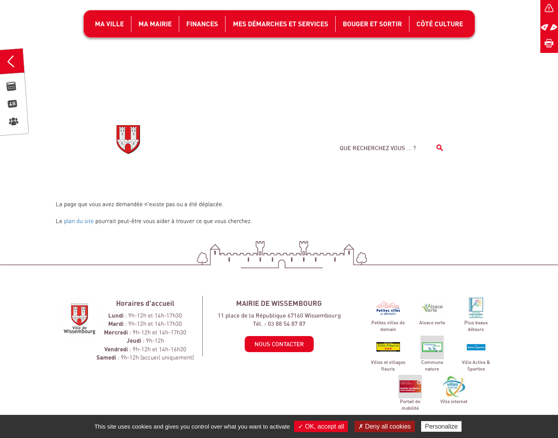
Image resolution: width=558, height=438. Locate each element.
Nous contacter (279, 344)
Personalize (441, 426)
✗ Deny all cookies (384, 426)
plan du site (79, 221)
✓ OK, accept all (321, 426)
